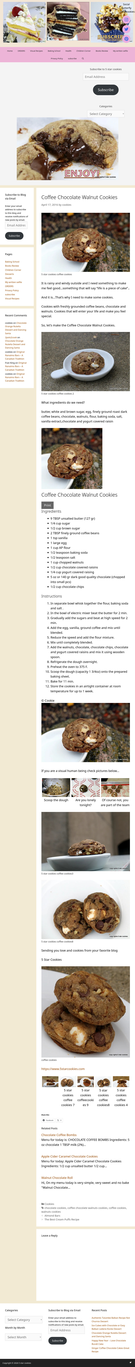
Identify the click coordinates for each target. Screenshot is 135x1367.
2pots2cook (11, 337)
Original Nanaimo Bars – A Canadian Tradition (15, 355)
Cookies (49, 1204)
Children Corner (83, 51)
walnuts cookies (51, 1211)
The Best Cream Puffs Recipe (62, 1219)
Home (10, 51)
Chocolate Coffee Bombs (59, 1135)
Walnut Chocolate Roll (57, 1178)
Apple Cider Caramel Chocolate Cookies (69, 1156)
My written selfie (120, 51)
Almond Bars (52, 1215)
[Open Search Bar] (83, 58)
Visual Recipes (36, 51)
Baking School (54, 51)
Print (47, 505)
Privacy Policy (57, 58)
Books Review (102, 51)
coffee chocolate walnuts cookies (87, 1208)
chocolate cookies (55, 1208)
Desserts (9, 274)
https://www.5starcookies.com (63, 1069)
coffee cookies (117, 1208)
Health (69, 51)
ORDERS (21, 51)
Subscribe (106, 89)
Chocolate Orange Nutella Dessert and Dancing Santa (15, 344)
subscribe (72, 58)
